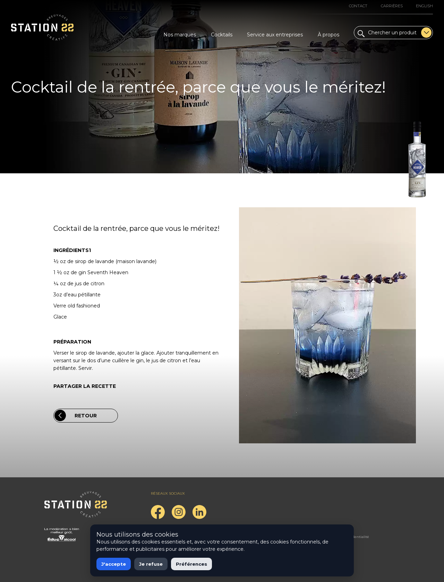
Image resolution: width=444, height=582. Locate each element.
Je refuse (151, 564)
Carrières (392, 5)
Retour (75, 415)
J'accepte (113, 564)
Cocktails (221, 35)
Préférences (191, 564)
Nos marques (179, 35)
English (424, 5)
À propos (328, 35)
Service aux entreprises (275, 35)
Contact (358, 5)
